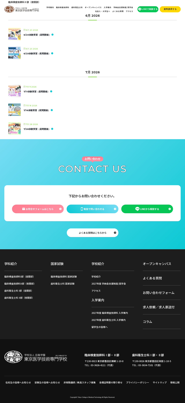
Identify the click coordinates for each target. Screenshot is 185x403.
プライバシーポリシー (137, 382)
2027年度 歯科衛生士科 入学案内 (108, 320)
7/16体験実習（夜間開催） (37, 110)
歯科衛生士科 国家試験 (62, 283)
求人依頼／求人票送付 (159, 307)
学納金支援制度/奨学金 (123, 7)
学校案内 (50, 7)
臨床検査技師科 (62, 7)
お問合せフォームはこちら (37, 209)
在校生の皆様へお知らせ (18, 382)
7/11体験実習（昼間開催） (36, 91)
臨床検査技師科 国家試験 (64, 276)
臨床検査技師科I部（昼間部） (19, 276)
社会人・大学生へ (102, 11)
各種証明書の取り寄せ (110, 382)
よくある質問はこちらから (92, 232)
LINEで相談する (148, 9)
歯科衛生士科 (77, 7)
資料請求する (170, 9)
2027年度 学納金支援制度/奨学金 (108, 283)
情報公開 (175, 382)
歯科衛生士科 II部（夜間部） (19, 297)
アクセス (129, 11)
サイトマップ (160, 382)
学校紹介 (96, 276)
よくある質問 (118, 11)
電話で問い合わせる (92, 209)
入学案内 (107, 7)
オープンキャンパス (93, 7)
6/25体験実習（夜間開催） (37, 53)
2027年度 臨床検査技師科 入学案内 (109, 313)
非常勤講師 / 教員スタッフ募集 (80, 382)
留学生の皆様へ (99, 327)
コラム (147, 321)
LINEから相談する (147, 209)
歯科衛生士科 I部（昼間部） (18, 290)
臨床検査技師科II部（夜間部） (20, 283)
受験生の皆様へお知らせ (47, 382)
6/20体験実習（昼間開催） (37, 34)
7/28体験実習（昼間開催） (37, 129)
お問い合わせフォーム (158, 292)
